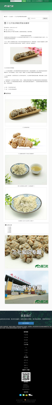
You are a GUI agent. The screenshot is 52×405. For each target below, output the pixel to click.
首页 (5, 16)
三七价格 (9, 227)
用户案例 (9, 232)
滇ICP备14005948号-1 (19, 400)
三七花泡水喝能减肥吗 (12, 89)
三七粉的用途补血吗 (12, 87)
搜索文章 (45, 18)
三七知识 (11, 16)
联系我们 (26, 323)
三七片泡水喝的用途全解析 (21, 16)
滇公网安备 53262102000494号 (31, 400)
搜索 (24, 1)
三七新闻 (9, 228)
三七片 (11, 80)
